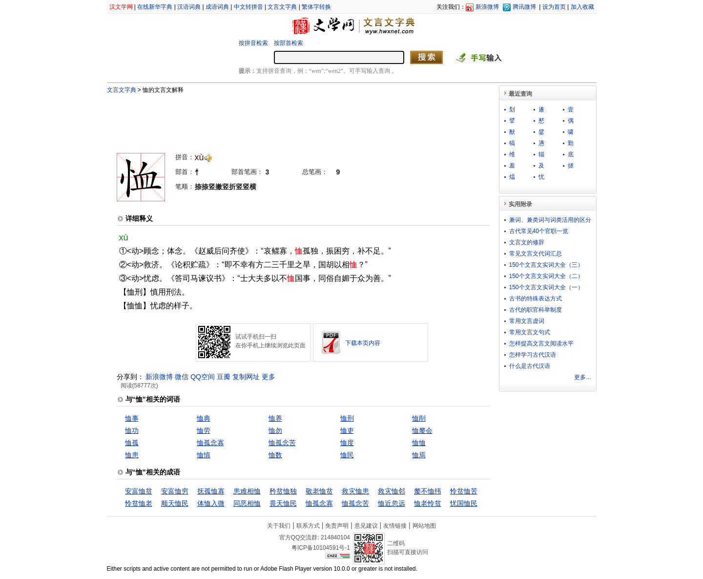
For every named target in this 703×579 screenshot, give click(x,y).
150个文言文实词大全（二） (546, 276)
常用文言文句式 (529, 332)
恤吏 (347, 430)
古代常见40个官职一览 (538, 231)
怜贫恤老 (138, 503)
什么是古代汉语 (529, 366)
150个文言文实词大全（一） (546, 287)
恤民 (347, 455)
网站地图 (424, 525)
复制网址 (246, 377)
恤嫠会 (422, 430)
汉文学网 (121, 6)
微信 (181, 377)
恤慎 (203, 455)
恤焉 (419, 455)
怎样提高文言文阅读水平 (541, 343)
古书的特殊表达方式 (535, 298)
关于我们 (278, 525)
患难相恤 (247, 491)
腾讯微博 (524, 6)
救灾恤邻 (391, 491)
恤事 (132, 418)
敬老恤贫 (319, 491)
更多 (268, 377)
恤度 (347, 443)
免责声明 (337, 525)
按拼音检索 (253, 43)
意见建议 (366, 525)
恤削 (419, 418)
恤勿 (275, 430)
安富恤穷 (174, 491)
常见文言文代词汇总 (535, 253)
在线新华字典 (154, 6)
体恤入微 (211, 503)
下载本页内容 (362, 343)
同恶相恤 (247, 503)
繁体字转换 (316, 6)
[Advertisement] (287, 119)
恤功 (132, 430)
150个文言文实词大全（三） (546, 264)
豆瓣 (223, 377)
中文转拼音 (248, 6)
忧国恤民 (463, 503)
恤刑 (347, 418)
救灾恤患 (355, 491)
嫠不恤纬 (427, 491)
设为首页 (554, 6)
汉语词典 (189, 6)
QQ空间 (202, 377)
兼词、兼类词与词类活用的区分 (550, 219)
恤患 (132, 455)
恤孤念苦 (282, 443)
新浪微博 (487, 6)
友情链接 (395, 525)
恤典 (203, 418)
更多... (582, 377)
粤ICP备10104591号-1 (320, 547)
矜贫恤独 (283, 491)
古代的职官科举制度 (535, 309)
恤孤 (132, 443)
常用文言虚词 (526, 321)
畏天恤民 (283, 503)
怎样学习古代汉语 (532, 354)
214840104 (335, 537)
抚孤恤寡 (211, 491)
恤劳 (203, 430)
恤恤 (419, 443)
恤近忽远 (391, 503)
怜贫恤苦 (463, 491)
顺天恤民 (174, 503)
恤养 (275, 418)
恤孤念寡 (210, 443)
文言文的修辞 (526, 242)
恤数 (275, 455)
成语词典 (217, 6)
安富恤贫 (138, 491)
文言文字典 (282, 6)
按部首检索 (288, 43)
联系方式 (308, 525)
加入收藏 (582, 6)
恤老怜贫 (427, 503)
